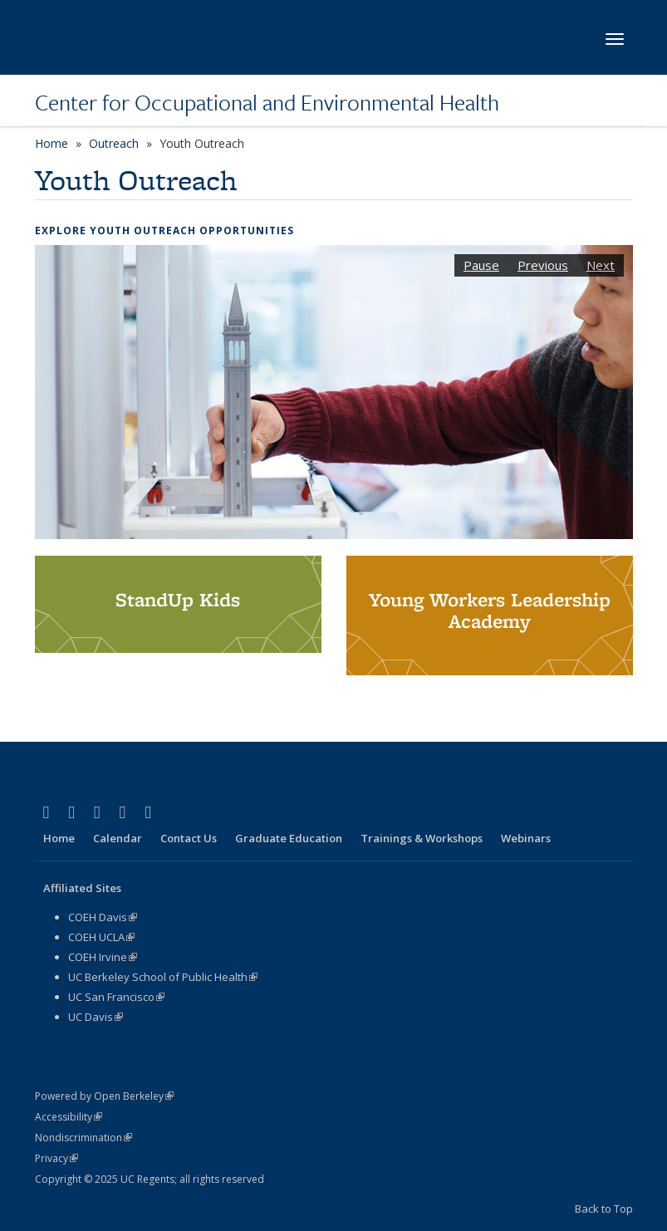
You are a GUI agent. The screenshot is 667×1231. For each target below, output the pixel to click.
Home (51, 143)
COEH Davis (102, 917)
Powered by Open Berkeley (104, 1096)
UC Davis (95, 1016)
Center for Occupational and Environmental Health (267, 102)
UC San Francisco (116, 996)
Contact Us (188, 838)
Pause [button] (481, 265)
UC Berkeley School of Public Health (162, 976)
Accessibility (68, 1117)
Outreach (114, 143)
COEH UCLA (101, 936)
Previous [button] (542, 265)
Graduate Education (288, 838)
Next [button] (600, 265)
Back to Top (604, 1208)
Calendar (117, 838)
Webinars (526, 838)
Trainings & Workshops (421, 838)
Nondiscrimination (83, 1137)
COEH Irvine (102, 956)
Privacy (56, 1158)
